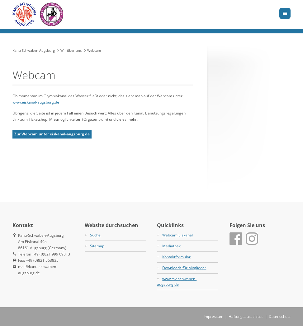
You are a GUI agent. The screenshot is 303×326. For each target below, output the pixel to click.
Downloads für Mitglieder (184, 267)
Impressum (213, 316)
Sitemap (97, 246)
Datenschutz (280, 316)
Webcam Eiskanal (177, 235)
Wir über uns (71, 50)
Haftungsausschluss (246, 316)
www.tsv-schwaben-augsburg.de (176, 281)
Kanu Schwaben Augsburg (33, 50)
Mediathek (171, 246)
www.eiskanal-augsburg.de (35, 102)
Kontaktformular (176, 257)
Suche (95, 235)
